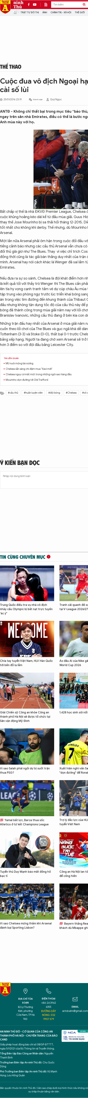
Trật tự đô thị (29, 12)
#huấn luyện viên (33, 392)
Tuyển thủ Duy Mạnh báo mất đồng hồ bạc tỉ (25, 874)
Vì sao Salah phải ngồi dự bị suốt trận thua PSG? (25, 770)
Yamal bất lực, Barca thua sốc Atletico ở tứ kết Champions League (24, 822)
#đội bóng (54, 392)
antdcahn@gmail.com (75, 1011)
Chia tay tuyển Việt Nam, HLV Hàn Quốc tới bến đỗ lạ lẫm (26, 663)
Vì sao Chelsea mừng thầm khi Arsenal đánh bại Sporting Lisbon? (26, 926)
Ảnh (44, 12)
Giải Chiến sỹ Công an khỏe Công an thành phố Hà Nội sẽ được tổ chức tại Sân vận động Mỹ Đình (25, 717)
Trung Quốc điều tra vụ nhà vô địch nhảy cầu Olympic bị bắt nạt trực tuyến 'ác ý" (26, 609)
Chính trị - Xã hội (61, 12)
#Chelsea (71, 392)
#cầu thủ (13, 392)
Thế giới (80, 12)
